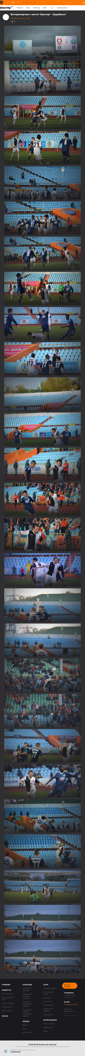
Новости (20, 8)
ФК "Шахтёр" (7, 994)
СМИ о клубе (7, 1011)
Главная (6, 985)
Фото (25, 1029)
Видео (25, 1025)
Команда (36, 8)
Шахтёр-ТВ (27, 1032)
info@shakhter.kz (71, 1004)
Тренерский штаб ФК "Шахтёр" (28, 996)
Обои (45, 1031)
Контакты (47, 998)
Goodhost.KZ (15, 1052)
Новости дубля (8, 1003)
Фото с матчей (49, 1024)
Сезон (28, 8)
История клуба (49, 988)
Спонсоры (47, 1001)
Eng (18, 2)
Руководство (48, 1005)
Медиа (51, 8)
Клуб (44, 8)
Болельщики (62, 8)
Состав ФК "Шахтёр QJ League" (27, 1004)
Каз (8, 2)
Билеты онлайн (67, 985)
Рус (13, 2)
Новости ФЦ (7, 1007)
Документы (48, 1014)
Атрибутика (48, 1027)
